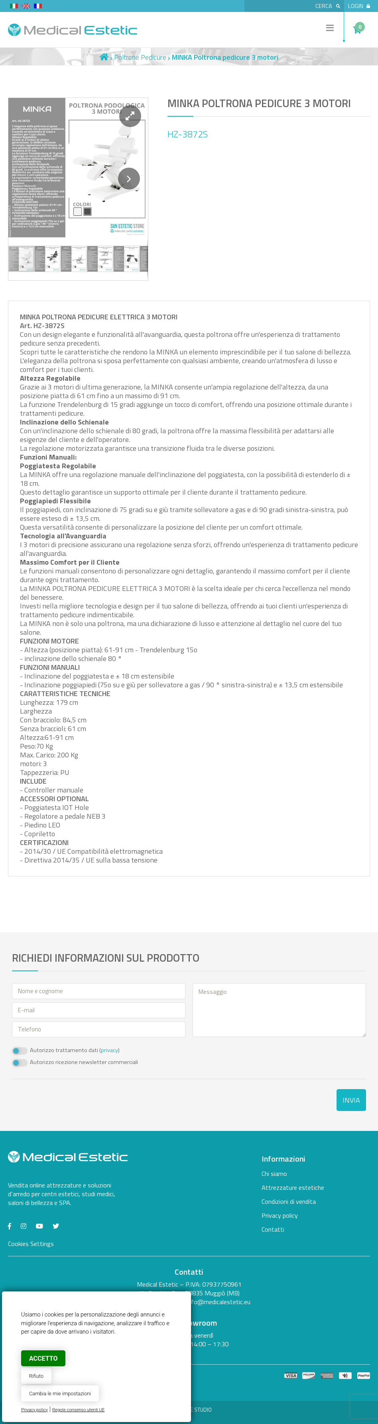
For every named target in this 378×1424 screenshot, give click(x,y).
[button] (130, 116)
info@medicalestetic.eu (218, 1302)
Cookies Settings (31, 1243)
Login (359, 6)
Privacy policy (34, 1409)
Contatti (273, 1229)
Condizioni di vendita (289, 1201)
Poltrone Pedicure (140, 57)
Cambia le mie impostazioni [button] (60, 1394)
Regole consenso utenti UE (78, 1409)
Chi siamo (274, 1173)
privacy (109, 1050)
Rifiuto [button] (36, 1376)
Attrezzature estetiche (293, 1187)
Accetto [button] (43, 1358)
